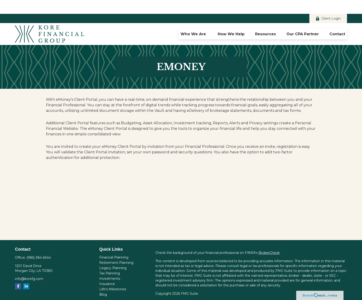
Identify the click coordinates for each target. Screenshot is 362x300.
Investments (109, 265)
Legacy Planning (113, 254)
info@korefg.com (29, 265)
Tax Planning (109, 259)
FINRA (291, 293)
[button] (194, 20)
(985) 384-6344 (39, 244)
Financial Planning (113, 243)
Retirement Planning (116, 249)
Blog (103, 281)
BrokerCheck (269, 239)
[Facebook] (18, 272)
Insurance (107, 270)
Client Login (328, 5)
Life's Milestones (112, 275)
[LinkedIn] (26, 272)
